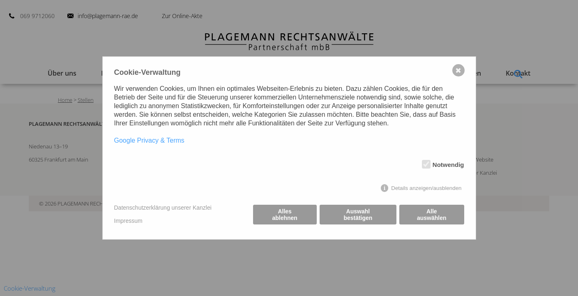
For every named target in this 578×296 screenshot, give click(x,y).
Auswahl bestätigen (357, 214)
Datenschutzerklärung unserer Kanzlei (163, 207)
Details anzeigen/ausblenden (426, 188)
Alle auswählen (432, 214)
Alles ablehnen (284, 214)
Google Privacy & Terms (149, 140)
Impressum (128, 220)
